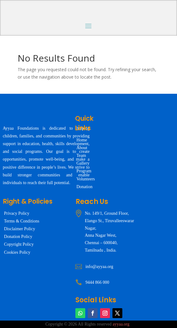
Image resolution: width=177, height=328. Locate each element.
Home (81, 140)
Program (83, 171)
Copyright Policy (19, 244)
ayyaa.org (120, 324)
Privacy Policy (16, 213)
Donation (84, 186)
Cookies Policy (17, 252)
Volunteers (85, 179)
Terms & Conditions (21, 221)
